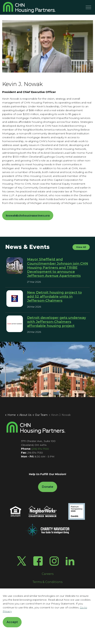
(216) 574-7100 (40, 448)
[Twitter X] (21, 561)
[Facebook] (38, 561)
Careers (47, 574)
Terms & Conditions (47, 582)
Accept (12, 622)
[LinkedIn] (70, 561)
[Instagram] (54, 561)
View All (81, 247)
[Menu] (88, 7)
